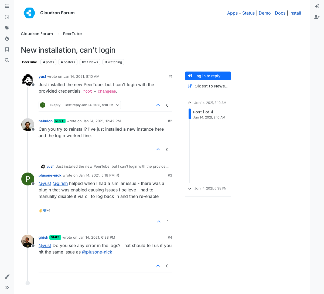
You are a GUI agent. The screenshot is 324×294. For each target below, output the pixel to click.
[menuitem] (317, 6)
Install (295, 13)
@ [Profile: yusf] (45, 183)
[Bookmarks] (7, 49)
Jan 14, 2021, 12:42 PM (102, 121)
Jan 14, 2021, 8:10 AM (81, 76)
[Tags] (7, 28)
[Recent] (7, 17)
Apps (232, 13)
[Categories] (7, 6)
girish (43, 237)
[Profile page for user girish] (27, 241)
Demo (265, 13)
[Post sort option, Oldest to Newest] (208, 86)
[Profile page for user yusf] (27, 80)
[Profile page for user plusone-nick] (27, 179)
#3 (170, 175)
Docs (280, 13)
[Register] (317, 17)
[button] (7, 276)
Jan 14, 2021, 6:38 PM (97, 237)
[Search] (7, 60)
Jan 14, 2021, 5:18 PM (97, 175)
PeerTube (29, 62)
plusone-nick (50, 175)
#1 (170, 76)
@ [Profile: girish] (60, 183)
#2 (170, 121)
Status (248, 13)
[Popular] (7, 39)
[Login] (317, 6)
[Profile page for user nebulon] (27, 124)
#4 (170, 237)
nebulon (46, 121)
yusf (42, 76)
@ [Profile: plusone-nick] (97, 252)
